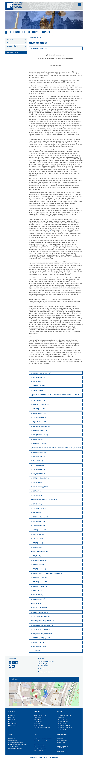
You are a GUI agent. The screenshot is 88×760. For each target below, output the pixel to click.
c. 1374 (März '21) (36, 504)
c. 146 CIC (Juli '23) (37, 381)
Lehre (10, 722)
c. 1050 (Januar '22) (37, 461)
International (12, 726)
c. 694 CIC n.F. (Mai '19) (38, 599)
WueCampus (12, 741)
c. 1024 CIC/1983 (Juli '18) (39, 642)
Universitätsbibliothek (64, 716)
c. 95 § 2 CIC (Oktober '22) (38, 422)
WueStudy (11, 739)
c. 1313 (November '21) (38, 469)
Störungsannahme (39, 747)
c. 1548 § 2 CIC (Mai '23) (38, 390)
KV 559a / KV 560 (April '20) (39, 551)
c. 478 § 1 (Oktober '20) (38, 525)
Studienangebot (38, 718)
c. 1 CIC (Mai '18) (36, 651)
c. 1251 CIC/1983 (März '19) (39, 607)
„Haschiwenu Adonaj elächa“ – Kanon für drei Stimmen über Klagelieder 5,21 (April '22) (56, 448)
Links (8, 49)
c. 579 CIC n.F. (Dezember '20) (39, 517)
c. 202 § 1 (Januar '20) (37, 564)
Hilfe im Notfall (38, 751)
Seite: (59, 751)
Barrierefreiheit (53, 757)
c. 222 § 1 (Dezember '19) (38, 569)
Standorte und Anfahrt (40, 741)
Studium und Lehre (12, 46)
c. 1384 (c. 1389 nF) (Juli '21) (39, 487)
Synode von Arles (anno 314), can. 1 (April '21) (44, 499)
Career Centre (61, 730)
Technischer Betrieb (39, 749)
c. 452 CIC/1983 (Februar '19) (39, 612)
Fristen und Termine (39, 716)
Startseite (10, 39)
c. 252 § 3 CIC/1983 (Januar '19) (40, 616)
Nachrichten (37, 720)
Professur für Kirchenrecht (64, 36)
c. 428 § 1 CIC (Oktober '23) (39, 48)
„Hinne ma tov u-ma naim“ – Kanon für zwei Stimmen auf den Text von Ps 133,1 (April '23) (55, 395)
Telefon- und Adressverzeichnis (43, 739)
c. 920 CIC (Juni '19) (37, 595)
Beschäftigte (37, 724)
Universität (12, 716)
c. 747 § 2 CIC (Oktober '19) (39, 577)
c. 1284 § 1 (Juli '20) (37, 538)
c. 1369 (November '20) (38, 521)
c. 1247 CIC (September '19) (39, 582)
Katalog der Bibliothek (15, 749)
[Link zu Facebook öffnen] (10, 666)
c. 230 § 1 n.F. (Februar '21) (39, 508)
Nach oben (61, 743)
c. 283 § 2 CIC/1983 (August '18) (40, 638)
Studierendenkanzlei (63, 726)
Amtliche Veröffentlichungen (42, 728)
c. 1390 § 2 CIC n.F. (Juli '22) (39, 435)
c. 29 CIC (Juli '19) (36, 590)
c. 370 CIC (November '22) (38, 417)
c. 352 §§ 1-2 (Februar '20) (38, 560)
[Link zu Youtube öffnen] (13, 666)
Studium (11, 718)
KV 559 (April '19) (36, 603)
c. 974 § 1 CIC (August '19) (39, 586)
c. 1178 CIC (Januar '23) (38, 409)
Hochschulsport (62, 720)
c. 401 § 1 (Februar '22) (38, 456)
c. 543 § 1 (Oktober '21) (38, 474)
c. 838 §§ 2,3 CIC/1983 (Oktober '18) (41, 629)
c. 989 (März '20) (36, 556)
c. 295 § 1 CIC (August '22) (39, 430)
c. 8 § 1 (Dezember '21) (37, 465)
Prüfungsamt (61, 724)
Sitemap (60, 739)
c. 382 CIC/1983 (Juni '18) (38, 646)
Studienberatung (62, 722)
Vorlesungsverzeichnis (15, 743)
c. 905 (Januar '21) (36, 512)
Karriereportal (37, 722)
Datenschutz (43, 757)
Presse (35, 743)
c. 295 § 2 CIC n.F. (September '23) (41, 373)
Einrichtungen (12, 724)
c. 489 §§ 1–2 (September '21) (40, 478)
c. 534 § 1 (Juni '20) (37, 543)
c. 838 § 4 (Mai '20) (36, 547)
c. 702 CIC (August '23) (38, 377)
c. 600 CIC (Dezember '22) (38, 413)
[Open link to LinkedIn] (16, 662)
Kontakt (42, 658)
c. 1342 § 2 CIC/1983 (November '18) (42, 625)
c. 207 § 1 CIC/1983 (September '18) (41, 633)
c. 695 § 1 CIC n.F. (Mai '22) (39, 443)
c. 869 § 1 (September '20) (38, 530)
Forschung (11, 720)
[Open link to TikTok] (13, 662)
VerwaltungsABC (38, 726)
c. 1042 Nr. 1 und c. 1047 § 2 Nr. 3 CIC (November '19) (46, 573)
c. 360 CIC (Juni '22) (37, 439)
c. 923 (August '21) (36, 482)
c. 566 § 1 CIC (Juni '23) (38, 386)
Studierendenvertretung (64, 728)
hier (50, 230)
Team (8, 43)
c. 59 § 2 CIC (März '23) (38, 400)
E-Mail (42, 668)
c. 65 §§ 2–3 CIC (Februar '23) (39, 404)
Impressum (33, 757)
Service (60, 711)
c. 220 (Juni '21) (36, 491)
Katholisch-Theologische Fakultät (42, 36)
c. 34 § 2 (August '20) (37, 534)
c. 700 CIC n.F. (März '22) (38, 452)
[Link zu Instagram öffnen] (10, 662)
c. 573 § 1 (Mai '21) (36, 495)
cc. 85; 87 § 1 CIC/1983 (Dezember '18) (42, 620)
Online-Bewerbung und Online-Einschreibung (17, 746)
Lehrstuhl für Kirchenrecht (31, 32)
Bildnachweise (62, 741)
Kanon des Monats (12, 52)
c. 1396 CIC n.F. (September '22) (40, 426)
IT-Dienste (60, 718)
